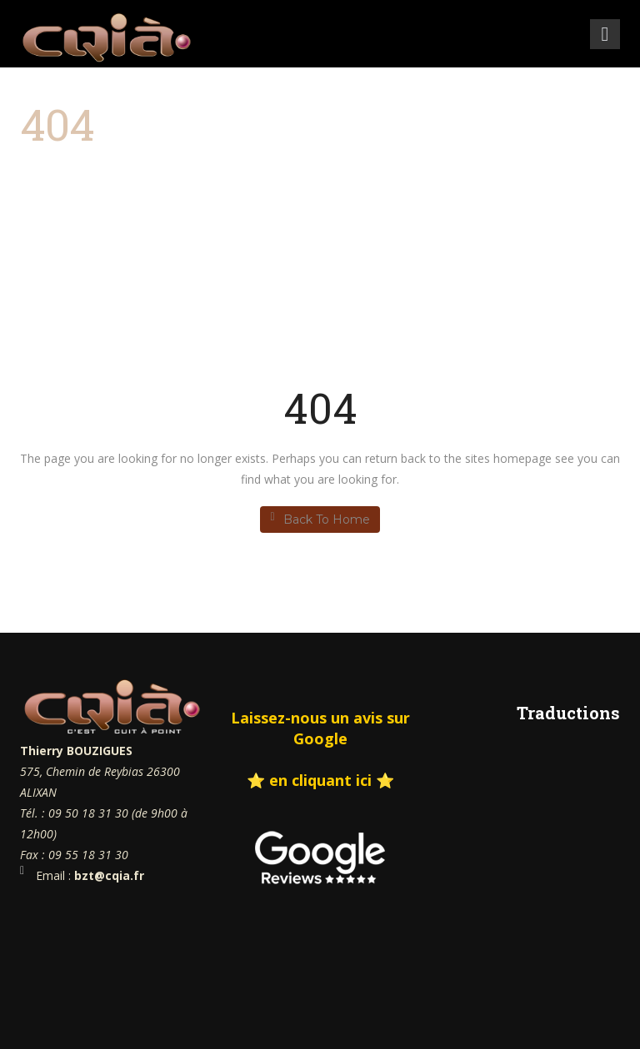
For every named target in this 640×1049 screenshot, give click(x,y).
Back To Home (319, 519)
